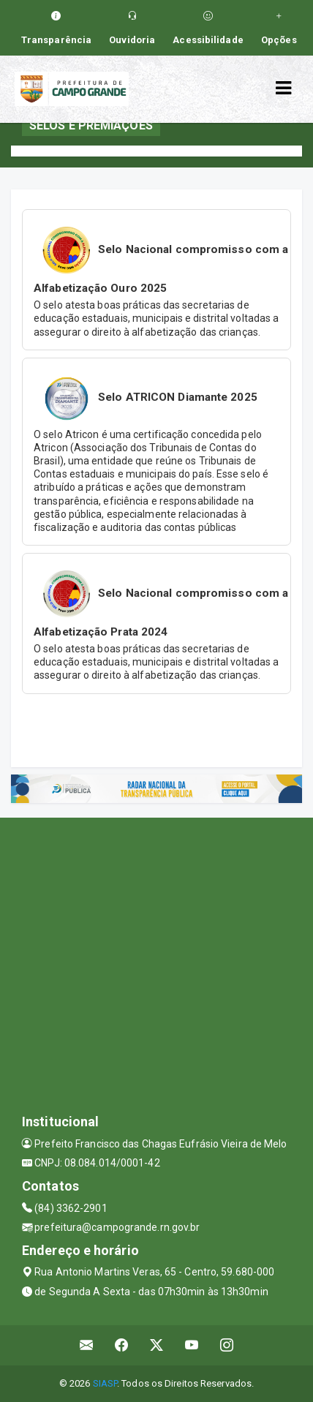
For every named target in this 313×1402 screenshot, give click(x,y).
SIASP (105, 1383)
